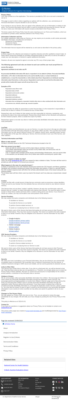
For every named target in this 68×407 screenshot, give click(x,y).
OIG (36, 384)
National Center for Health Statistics (16, 365)
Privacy (37, 378)
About (5, 328)
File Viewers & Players (23, 388)
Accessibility (38, 388)
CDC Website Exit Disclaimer (56, 397)
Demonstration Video (10, 342)
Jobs (19, 382)
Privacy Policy (8, 351)
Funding (20, 384)
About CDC (21, 380)
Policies (20, 386)
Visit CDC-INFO (8, 381)
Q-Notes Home (10, 324)
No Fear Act (38, 382)
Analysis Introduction (10, 333)
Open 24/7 (6, 391)
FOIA (36, 380)
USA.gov (37, 397)
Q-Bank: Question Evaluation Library (16, 370)
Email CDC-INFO (8, 387)
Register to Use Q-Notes (11, 337)
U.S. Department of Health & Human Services (14, 397)
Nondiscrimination (40, 386)
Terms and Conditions (10, 346)
